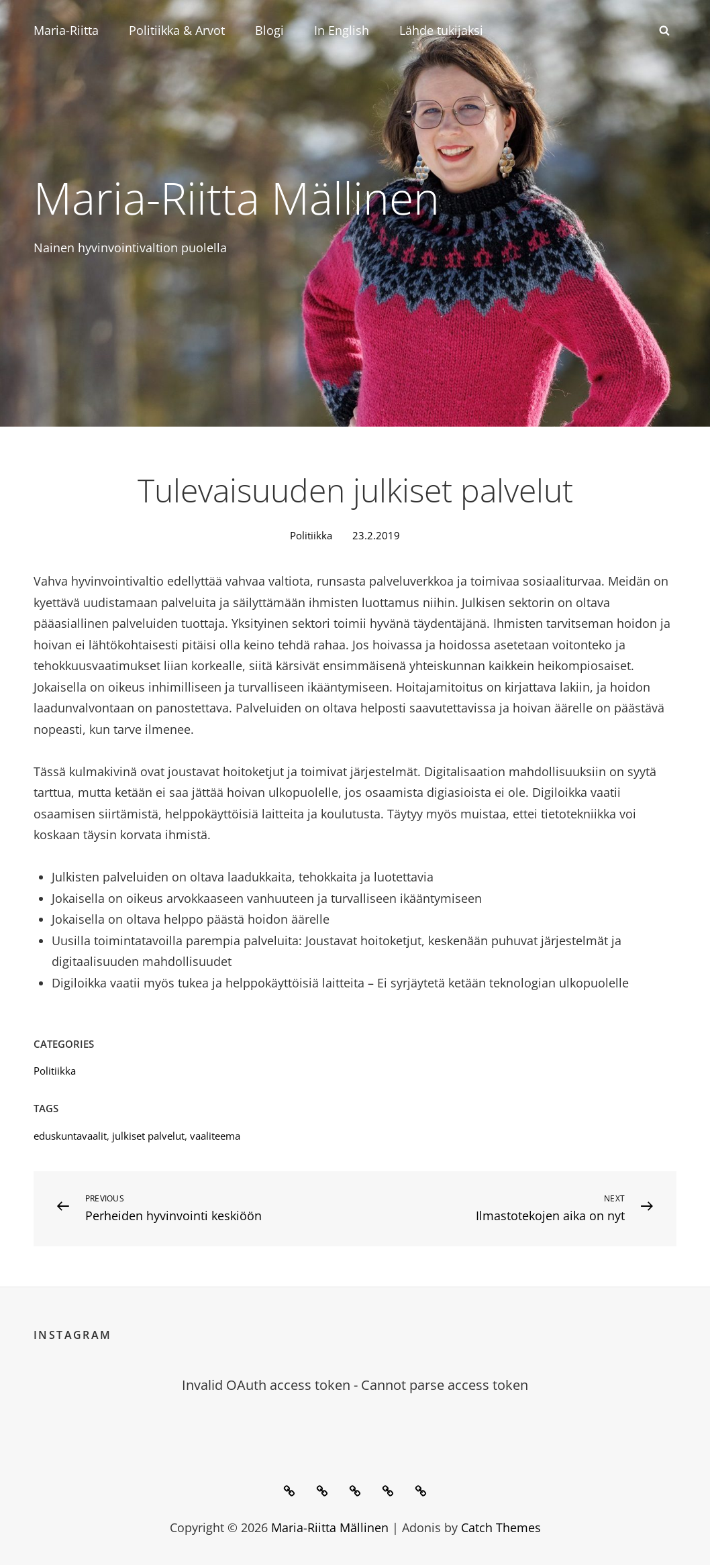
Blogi (269, 30)
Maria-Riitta (66, 30)
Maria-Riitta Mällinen (237, 197)
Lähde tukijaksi (441, 30)
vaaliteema (215, 1135)
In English (341, 30)
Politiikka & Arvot (177, 30)
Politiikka (311, 535)
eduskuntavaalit (70, 1135)
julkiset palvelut (148, 1135)
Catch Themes (501, 1527)
